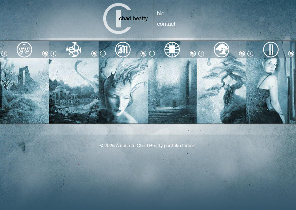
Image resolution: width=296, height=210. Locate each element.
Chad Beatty (133, 18)
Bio (160, 13)
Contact (166, 24)
